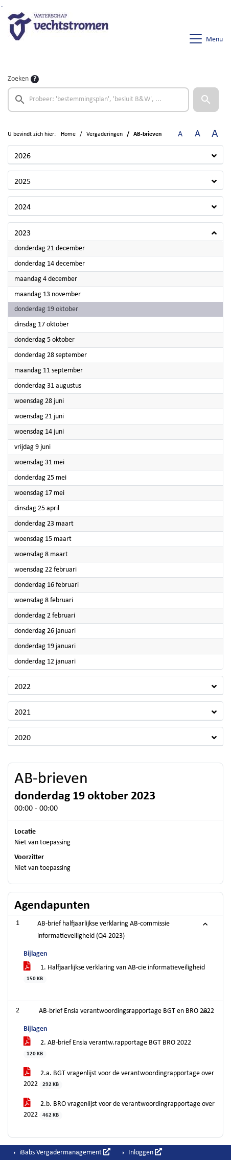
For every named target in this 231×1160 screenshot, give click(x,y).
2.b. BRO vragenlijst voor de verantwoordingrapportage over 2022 (119, 1110)
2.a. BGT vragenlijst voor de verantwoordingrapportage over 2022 (119, 1079)
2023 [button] (22, 233)
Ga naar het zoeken (1, 6)
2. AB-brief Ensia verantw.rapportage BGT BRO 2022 (107, 1048)
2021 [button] (22, 712)
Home (68, 134)
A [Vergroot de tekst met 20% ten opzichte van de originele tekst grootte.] (197, 134)
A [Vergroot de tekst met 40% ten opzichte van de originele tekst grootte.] (215, 134)
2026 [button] (22, 156)
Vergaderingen (104, 134)
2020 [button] (22, 738)
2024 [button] (22, 207)
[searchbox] (98, 99)
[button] (206, 99)
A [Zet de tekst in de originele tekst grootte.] (180, 134)
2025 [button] (22, 182)
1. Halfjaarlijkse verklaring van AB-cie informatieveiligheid (114, 973)
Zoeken (18, 79)
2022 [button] (22, 687)
